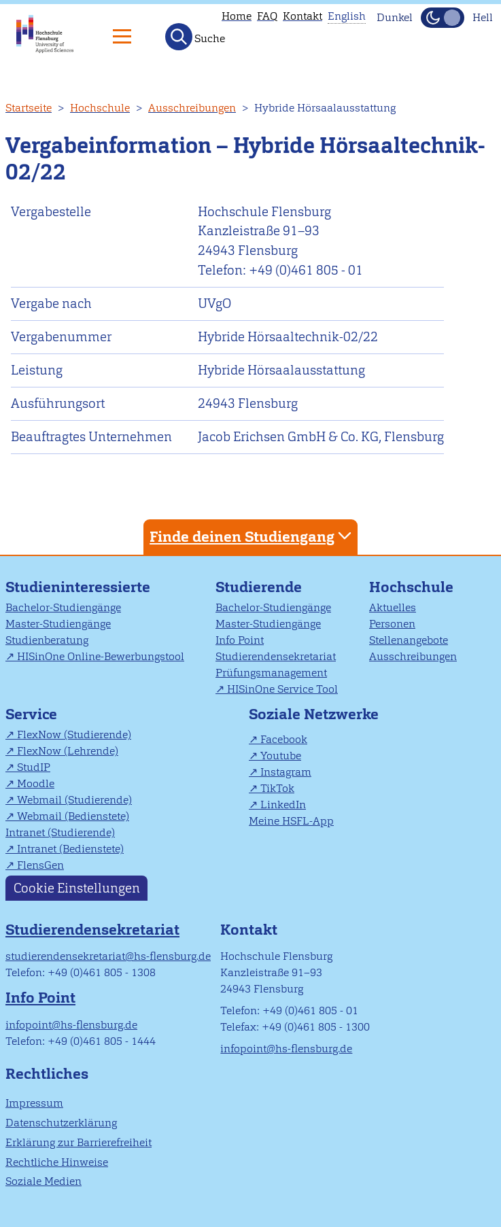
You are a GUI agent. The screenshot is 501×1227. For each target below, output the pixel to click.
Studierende (258, 587)
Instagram (285, 772)
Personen (392, 624)
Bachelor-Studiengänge (63, 607)
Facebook (283, 739)
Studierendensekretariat (275, 656)
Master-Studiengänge (58, 624)
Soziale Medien (43, 1181)
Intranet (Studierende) (60, 832)
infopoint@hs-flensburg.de (71, 1025)
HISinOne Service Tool (282, 689)
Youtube (280, 755)
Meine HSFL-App (291, 821)
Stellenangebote (408, 640)
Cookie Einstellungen (77, 888)
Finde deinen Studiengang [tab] (252, 536)
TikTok (277, 788)
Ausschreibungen (192, 108)
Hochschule (100, 108)
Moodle (35, 783)
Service (31, 714)
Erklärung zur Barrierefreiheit (78, 1142)
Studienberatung (46, 640)
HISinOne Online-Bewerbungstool (100, 656)
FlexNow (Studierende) (74, 734)
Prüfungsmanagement (271, 673)
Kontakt (302, 16)
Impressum (34, 1103)
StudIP (33, 767)
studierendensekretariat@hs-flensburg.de (108, 956)
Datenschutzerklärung (61, 1123)
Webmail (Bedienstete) (73, 816)
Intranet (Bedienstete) (70, 849)
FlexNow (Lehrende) (67, 751)
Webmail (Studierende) (74, 800)
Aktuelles (392, 607)
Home (237, 16)
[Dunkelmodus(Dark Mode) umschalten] (442, 17)
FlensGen (40, 865)
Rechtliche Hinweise (56, 1162)
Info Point (239, 640)
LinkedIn (283, 804)
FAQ (267, 16)
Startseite (28, 108)
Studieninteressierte (77, 587)
